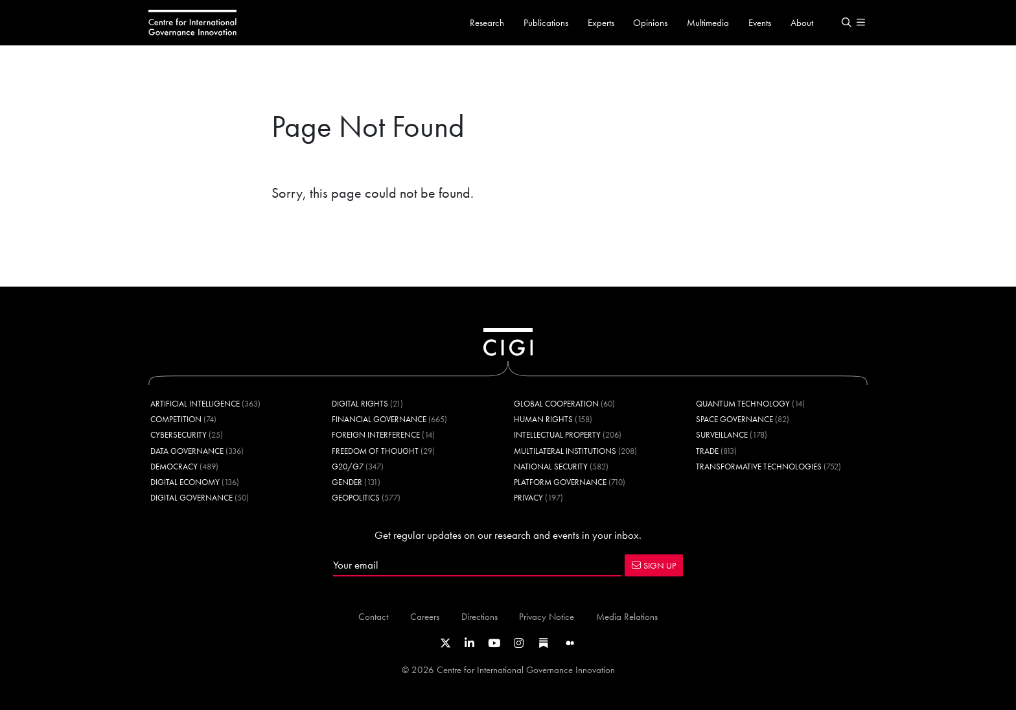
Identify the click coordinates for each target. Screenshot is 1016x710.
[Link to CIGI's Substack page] (543, 643)
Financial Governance (379, 419)
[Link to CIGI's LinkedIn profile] (469, 643)
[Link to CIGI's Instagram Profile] (519, 643)
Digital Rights (360, 403)
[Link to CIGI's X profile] (445, 643)
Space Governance (734, 419)
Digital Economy (185, 482)
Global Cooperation (556, 403)
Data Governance (187, 450)
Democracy (174, 466)
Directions (479, 616)
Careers (424, 616)
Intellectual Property (557, 434)
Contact (373, 616)
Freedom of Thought (375, 450)
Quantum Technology (743, 403)
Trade (707, 450)
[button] (846, 22)
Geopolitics (356, 497)
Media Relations (627, 616)
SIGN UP (654, 565)
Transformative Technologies (759, 466)
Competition (176, 419)
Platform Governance (560, 482)
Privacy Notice (546, 616)
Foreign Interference (376, 434)
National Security (551, 466)
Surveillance (722, 434)
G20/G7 (348, 466)
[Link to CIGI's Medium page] (570, 643)
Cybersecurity (178, 434)
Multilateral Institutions (565, 450)
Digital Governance (191, 497)
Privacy (528, 497)
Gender (347, 482)
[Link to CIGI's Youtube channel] (494, 643)
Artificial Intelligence (195, 403)
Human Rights (543, 419)
